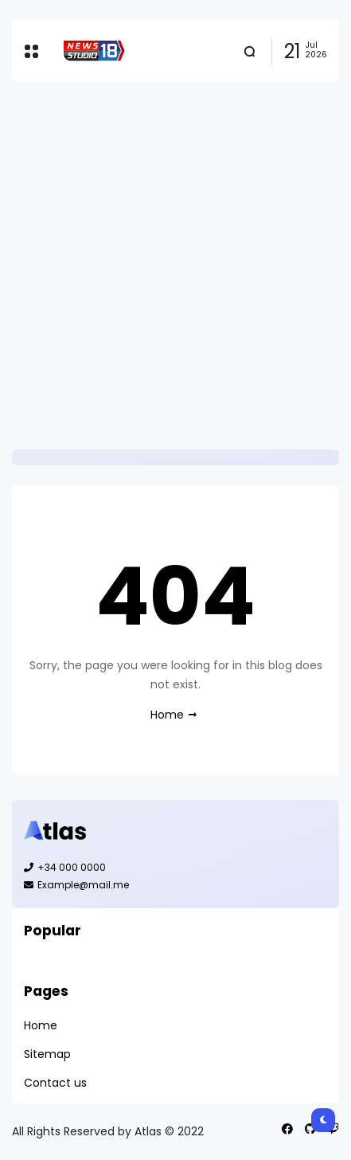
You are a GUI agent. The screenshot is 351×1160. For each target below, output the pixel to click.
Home (167, 715)
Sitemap (47, 1054)
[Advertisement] (175, 265)
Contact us (55, 1083)
